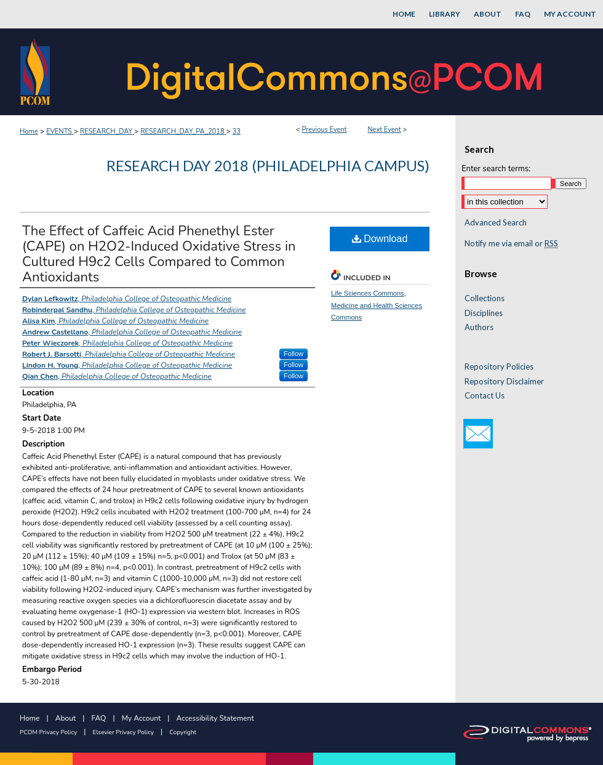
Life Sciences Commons (367, 293)
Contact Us (485, 395)
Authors (479, 327)
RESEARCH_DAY (107, 131)
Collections (485, 298)
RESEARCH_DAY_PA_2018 (183, 131)
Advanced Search (496, 222)
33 (237, 131)
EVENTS (59, 131)
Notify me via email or (511, 244)
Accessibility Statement (215, 718)
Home (29, 131)
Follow (293, 353)
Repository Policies (499, 366)
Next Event (384, 129)
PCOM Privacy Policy (48, 732)
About (65, 718)
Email (478, 433)
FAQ (99, 718)
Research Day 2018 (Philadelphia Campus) (267, 165)
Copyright (182, 732)
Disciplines (484, 313)
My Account (141, 718)
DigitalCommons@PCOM (336, 71)
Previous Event (324, 129)
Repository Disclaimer (504, 381)
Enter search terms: (495, 168)
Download (380, 238)
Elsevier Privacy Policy (123, 732)
